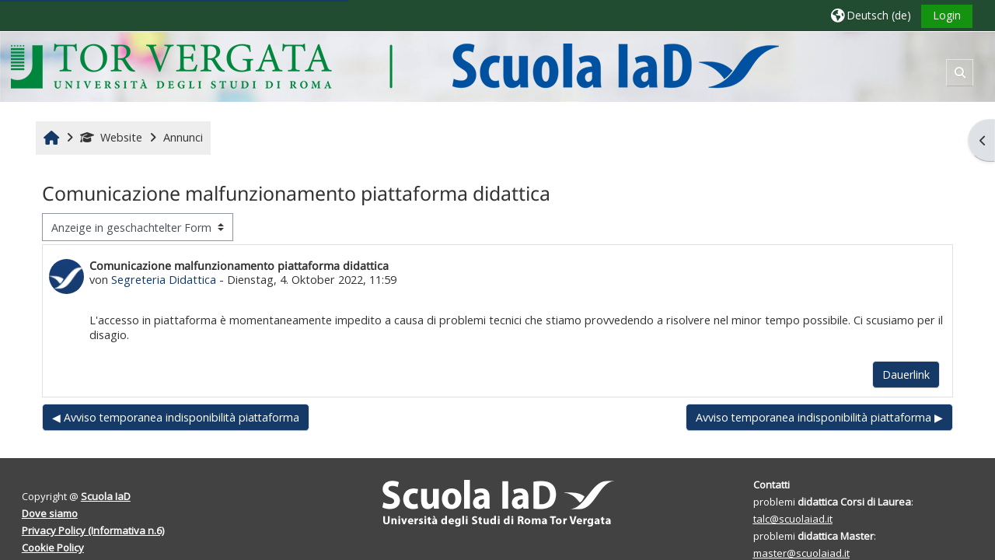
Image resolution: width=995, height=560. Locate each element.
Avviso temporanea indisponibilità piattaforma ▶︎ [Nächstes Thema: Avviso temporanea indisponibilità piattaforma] (819, 417)
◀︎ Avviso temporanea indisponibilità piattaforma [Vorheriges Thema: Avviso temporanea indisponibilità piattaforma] (175, 417)
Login (947, 15)
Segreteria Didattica (163, 279)
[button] (871, 15)
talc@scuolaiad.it (793, 519)
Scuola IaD (106, 496)
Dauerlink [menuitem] (906, 374)
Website (111, 137)
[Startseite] (394, 65)
